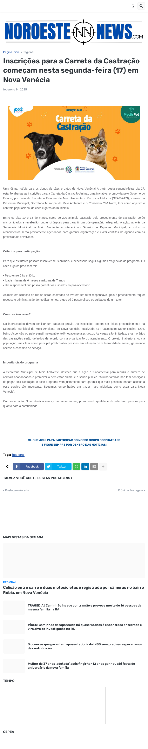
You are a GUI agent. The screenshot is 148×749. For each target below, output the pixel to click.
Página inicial (11, 52)
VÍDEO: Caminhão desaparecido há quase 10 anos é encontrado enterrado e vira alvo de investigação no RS (85, 627)
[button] (132, 6)
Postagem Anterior (17, 490)
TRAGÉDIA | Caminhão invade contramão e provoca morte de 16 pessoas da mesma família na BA (84, 607)
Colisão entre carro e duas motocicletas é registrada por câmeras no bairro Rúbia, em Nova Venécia (73, 590)
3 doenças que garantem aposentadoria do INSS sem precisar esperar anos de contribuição (85, 646)
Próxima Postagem (130, 490)
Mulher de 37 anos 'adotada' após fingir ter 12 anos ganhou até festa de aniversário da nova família (81, 666)
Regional (28, 52)
